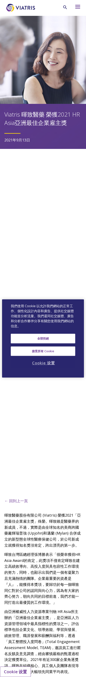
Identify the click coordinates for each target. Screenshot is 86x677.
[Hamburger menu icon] (76, 8)
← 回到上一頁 (16, 500)
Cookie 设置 (15, 671)
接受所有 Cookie (43, 351)
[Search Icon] (65, 7)
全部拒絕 (43, 338)
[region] (43, 338)
